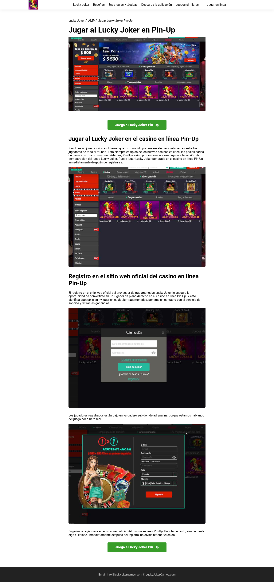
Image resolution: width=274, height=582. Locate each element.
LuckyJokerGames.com (161, 574)
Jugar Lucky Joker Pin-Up (115, 20)
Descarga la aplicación (156, 4)
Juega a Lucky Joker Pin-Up (137, 125)
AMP (91, 20)
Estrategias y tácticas (122, 4)
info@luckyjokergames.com (125, 574)
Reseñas (99, 4)
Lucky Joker (81, 4)
